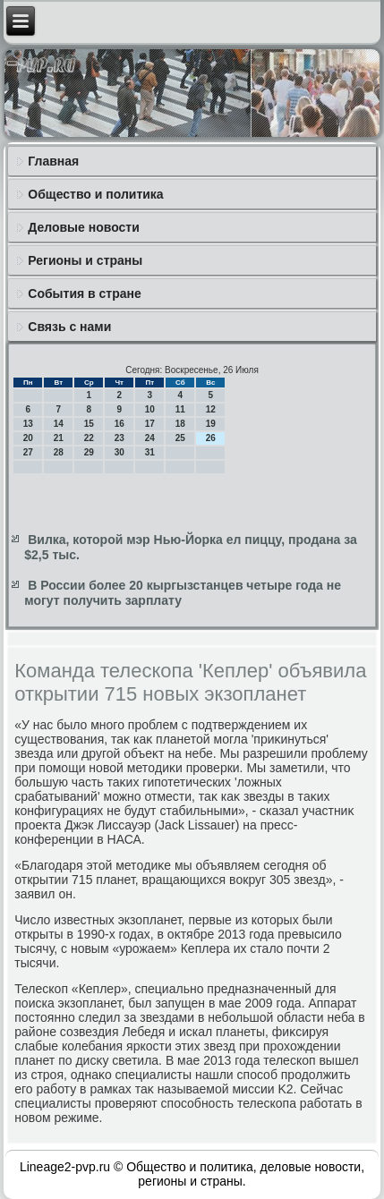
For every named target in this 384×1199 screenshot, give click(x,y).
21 (59, 438)
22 (89, 438)
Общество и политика (95, 194)
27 (28, 452)
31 (150, 452)
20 (28, 438)
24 (150, 438)
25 (180, 438)
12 (211, 409)
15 (89, 424)
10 (150, 409)
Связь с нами (69, 326)
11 (180, 409)
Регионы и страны (85, 260)
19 (211, 424)
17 (150, 424)
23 (119, 438)
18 (180, 424)
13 (28, 424)
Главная (53, 161)
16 (119, 424)
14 (59, 424)
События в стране (84, 293)
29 (89, 452)
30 (119, 452)
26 (211, 438)
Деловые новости (83, 227)
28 (59, 452)
